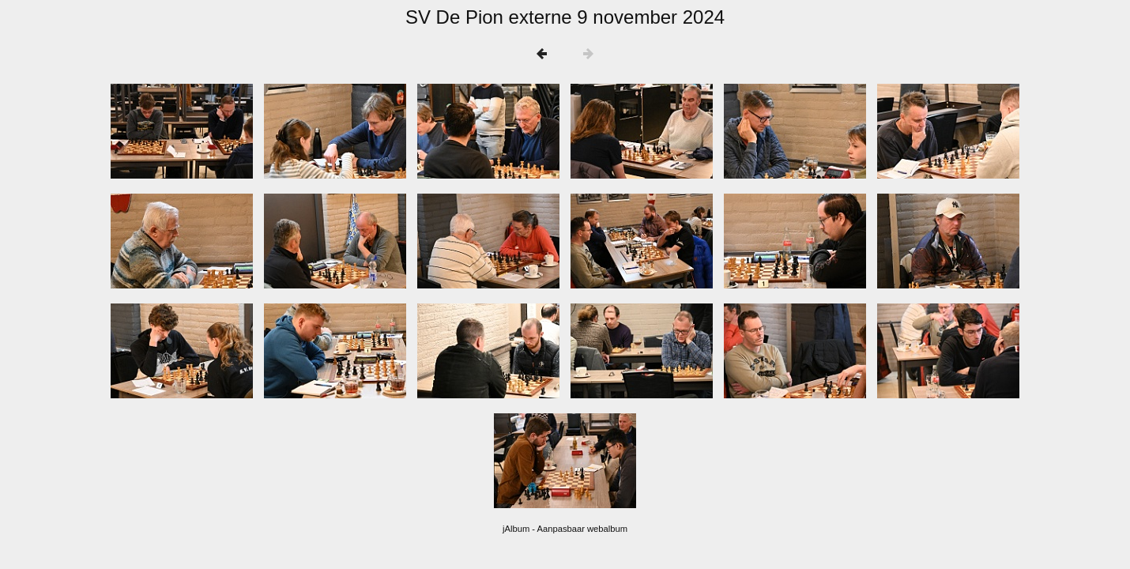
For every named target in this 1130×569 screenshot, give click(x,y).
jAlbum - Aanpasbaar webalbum (565, 528)
